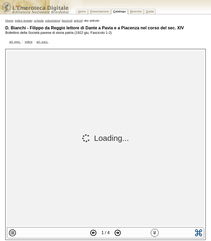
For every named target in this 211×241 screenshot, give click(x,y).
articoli (78, 20)
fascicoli (67, 20)
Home (9, 20)
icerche (136, 11)
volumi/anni (52, 20)
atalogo (119, 11)
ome (82, 11)
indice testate (23, 20)
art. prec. (15, 41)
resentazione (99, 11)
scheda (38, 20)
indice (29, 41)
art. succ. (42, 41)
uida (150, 11)
